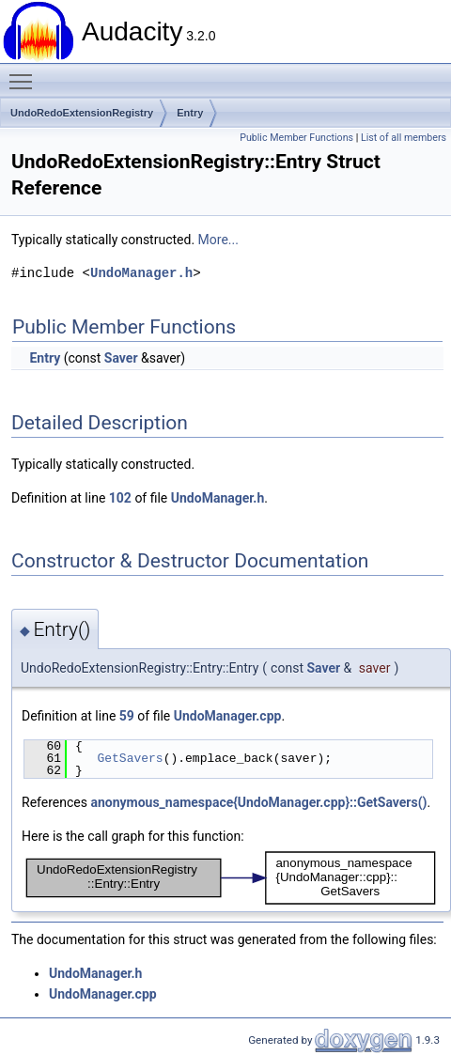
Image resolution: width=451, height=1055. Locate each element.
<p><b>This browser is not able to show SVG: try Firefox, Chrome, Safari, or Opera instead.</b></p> (231, 877)
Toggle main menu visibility (25, 73)
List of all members (403, 138)
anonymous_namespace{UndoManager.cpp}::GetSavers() (258, 802)
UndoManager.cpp (228, 715)
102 (120, 497)
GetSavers (130, 758)
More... (218, 239)
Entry (190, 112)
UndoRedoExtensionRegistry (81, 112)
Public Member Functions (296, 138)
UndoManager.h (141, 273)
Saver (121, 357)
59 (126, 715)
